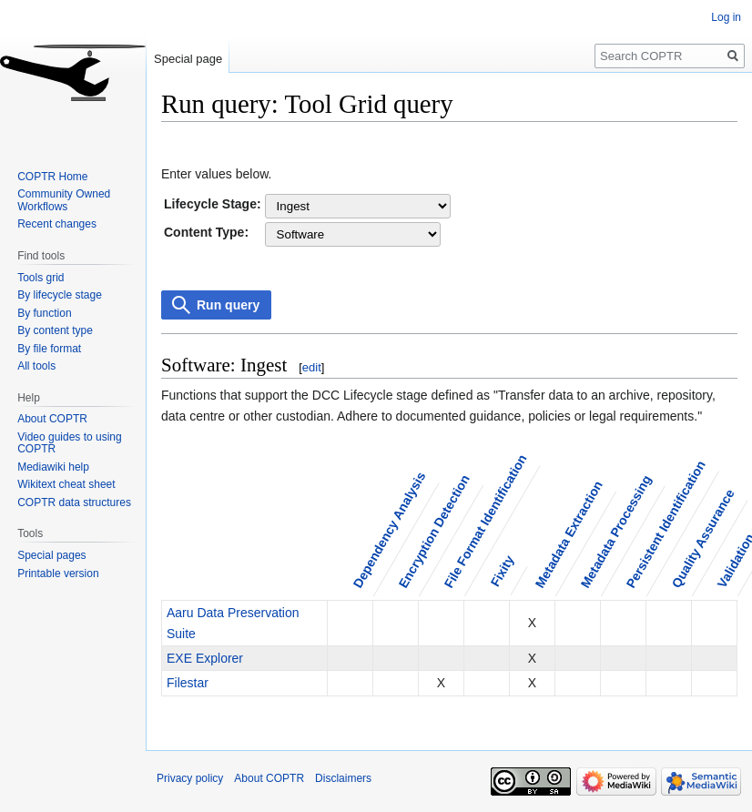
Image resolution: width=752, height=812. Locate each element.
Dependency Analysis (389, 530)
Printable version (57, 573)
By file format (49, 348)
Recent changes (57, 224)
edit (311, 367)
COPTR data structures (74, 502)
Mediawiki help (53, 467)
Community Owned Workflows (63, 200)
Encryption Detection (433, 531)
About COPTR (52, 418)
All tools (36, 366)
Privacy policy (190, 778)
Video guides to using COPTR (69, 443)
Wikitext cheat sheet (66, 484)
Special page (188, 59)
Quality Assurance (702, 538)
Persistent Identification (665, 524)
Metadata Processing (615, 531)
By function (44, 313)
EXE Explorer (205, 658)
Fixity (501, 571)
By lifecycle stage (59, 295)
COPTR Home (52, 176)
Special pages (51, 555)
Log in (726, 17)
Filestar (187, 682)
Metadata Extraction (568, 534)
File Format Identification (485, 521)
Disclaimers (343, 778)
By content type (55, 330)
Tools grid (40, 277)
